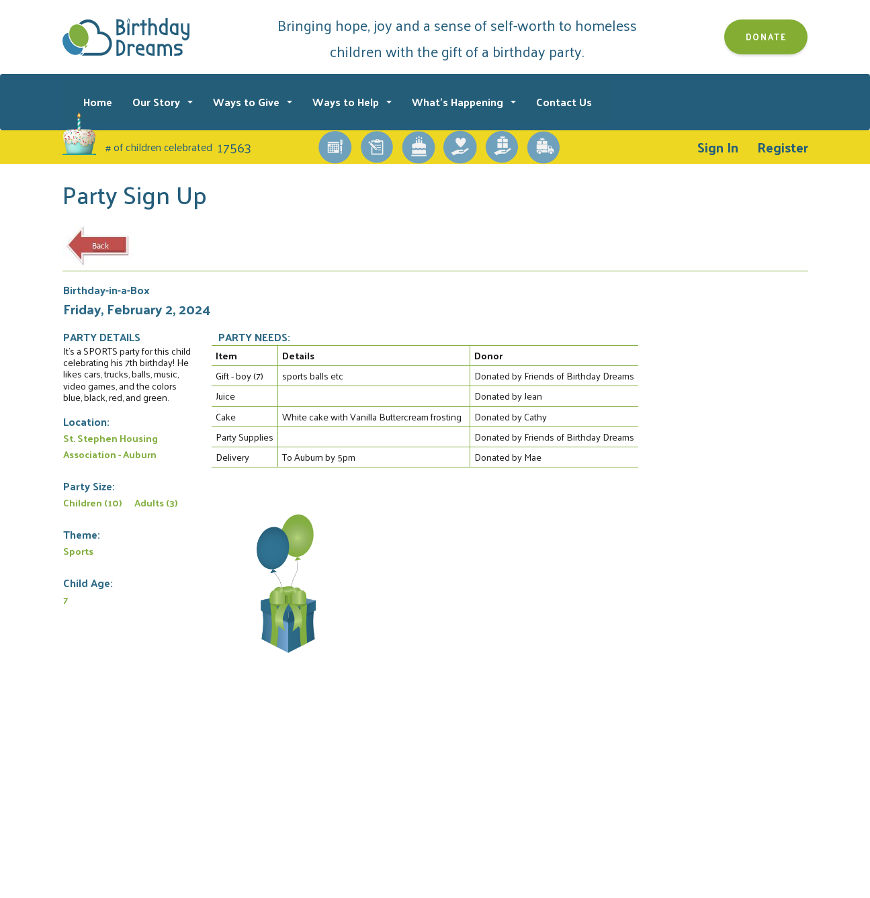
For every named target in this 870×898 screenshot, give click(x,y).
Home (97, 101)
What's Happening (459, 101)
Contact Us (564, 101)
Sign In (717, 147)
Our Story (157, 101)
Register (782, 147)
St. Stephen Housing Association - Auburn (110, 446)
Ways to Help (347, 101)
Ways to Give (247, 101)
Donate (766, 36)
